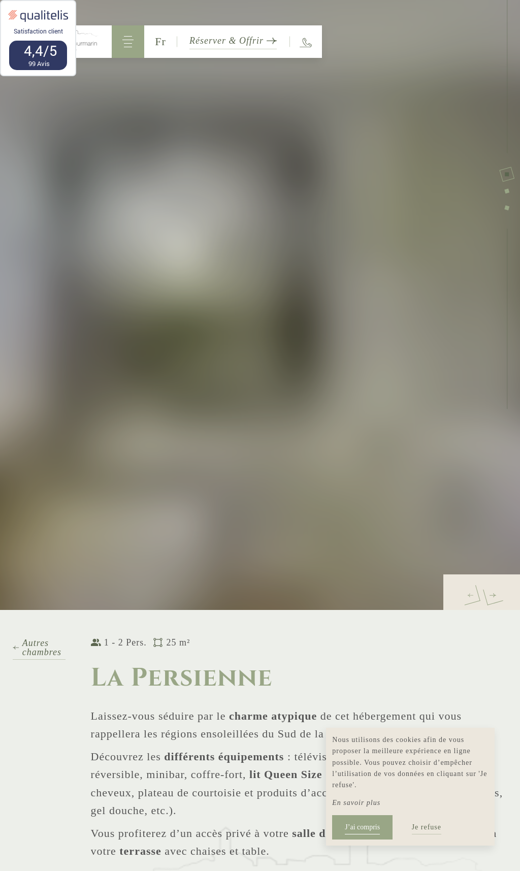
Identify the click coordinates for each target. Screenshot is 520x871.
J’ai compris (362, 827)
